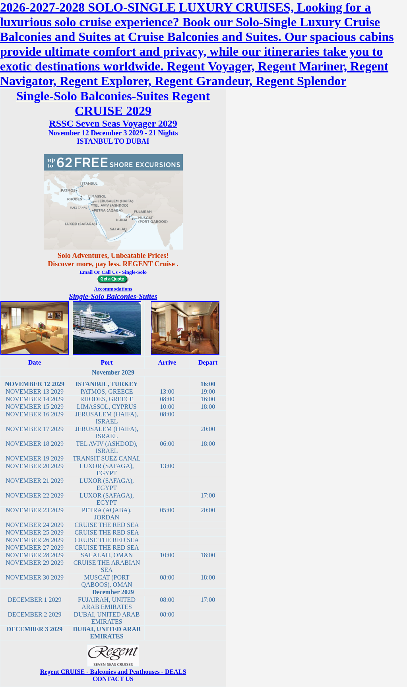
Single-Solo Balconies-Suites (113, 296)
